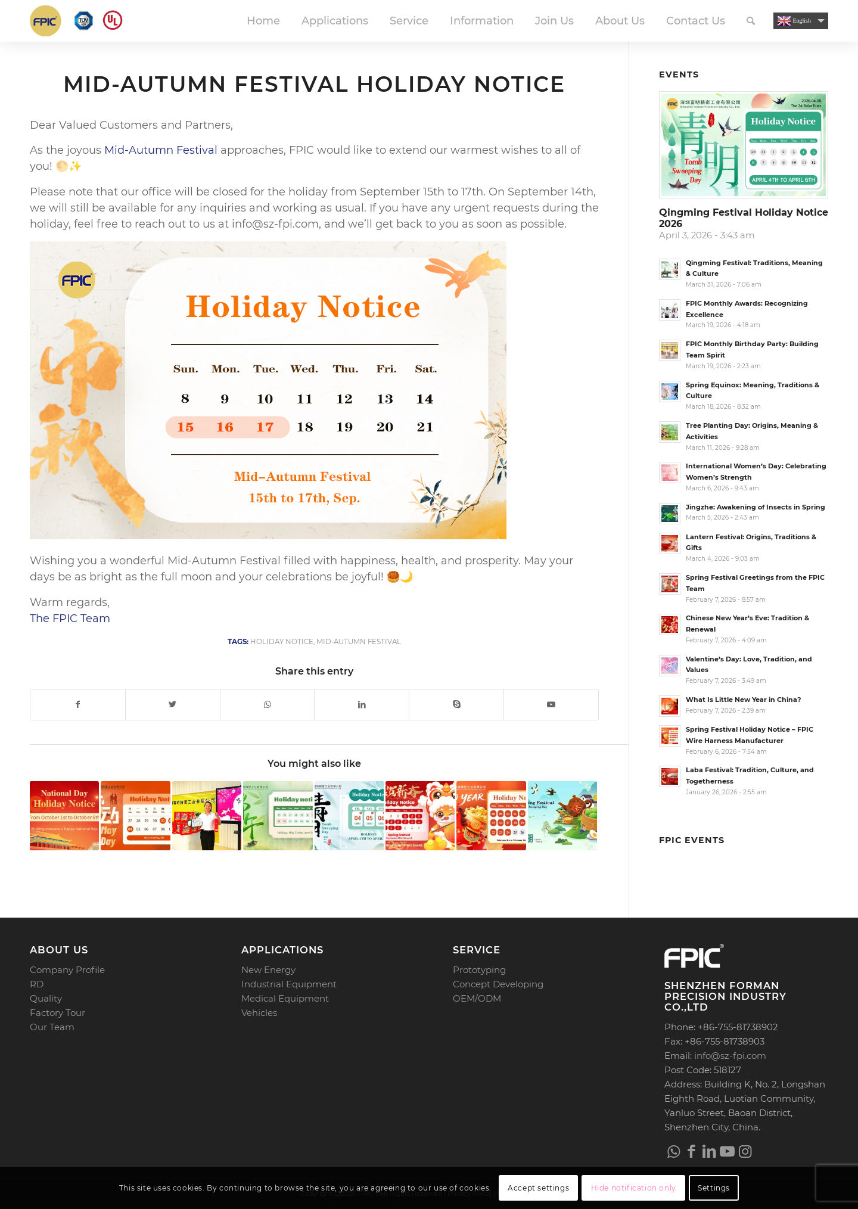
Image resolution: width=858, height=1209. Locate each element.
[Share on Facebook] (77, 704)
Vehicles (259, 1012)
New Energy (268, 969)
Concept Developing (498, 984)
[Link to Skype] (456, 704)
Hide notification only (633, 1187)
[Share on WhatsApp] (267, 704)
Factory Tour (57, 1012)
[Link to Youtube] (551, 704)
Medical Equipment (285, 998)
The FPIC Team (70, 618)
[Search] (751, 21)
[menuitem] (263, 21)
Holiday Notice (281, 642)
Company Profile (67, 969)
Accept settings (538, 1187)
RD (36, 984)
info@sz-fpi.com (730, 1055)
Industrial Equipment (289, 984)
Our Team (52, 1027)
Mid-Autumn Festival (160, 150)
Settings (714, 1187)
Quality (46, 998)
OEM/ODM (477, 998)
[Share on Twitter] (173, 704)
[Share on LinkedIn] (362, 704)
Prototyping (479, 969)
